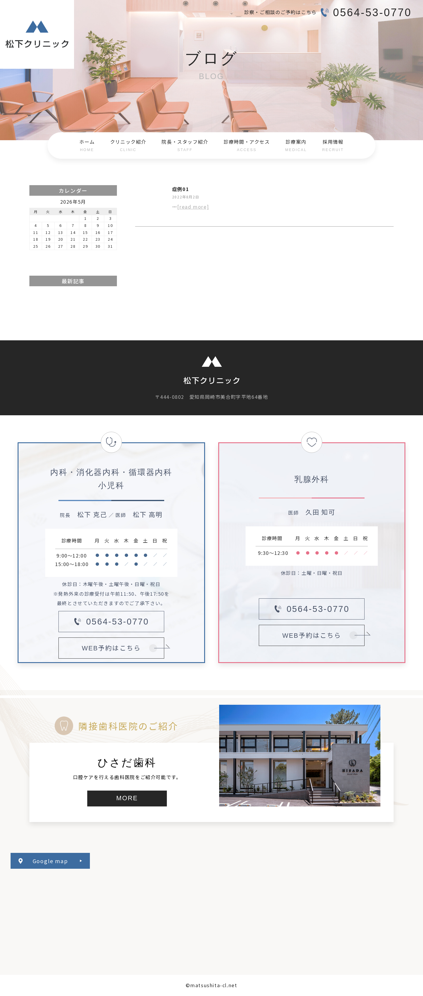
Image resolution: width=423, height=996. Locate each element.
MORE (127, 798)
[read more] (193, 206)
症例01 (180, 188)
